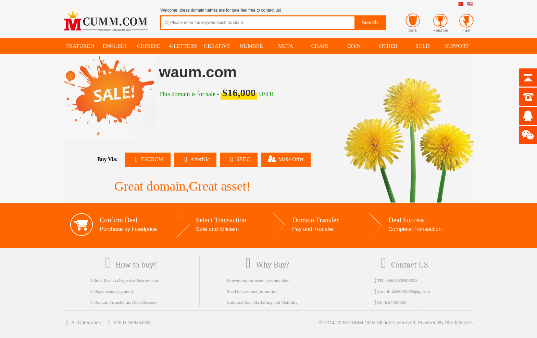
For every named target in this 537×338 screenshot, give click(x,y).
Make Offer (286, 158)
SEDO (238, 159)
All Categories (82, 322)
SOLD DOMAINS (127, 322)
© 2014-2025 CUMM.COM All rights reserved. (367, 322)
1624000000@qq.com (410, 291)
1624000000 (396, 302)
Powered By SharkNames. (446, 322)
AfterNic (195, 159)
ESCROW (148, 159)
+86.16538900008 (401, 280)
